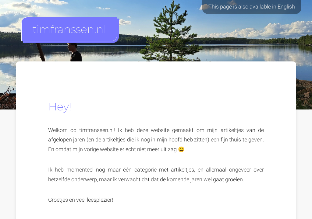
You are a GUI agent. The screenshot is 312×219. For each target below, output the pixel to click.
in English (283, 7)
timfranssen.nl (69, 29)
